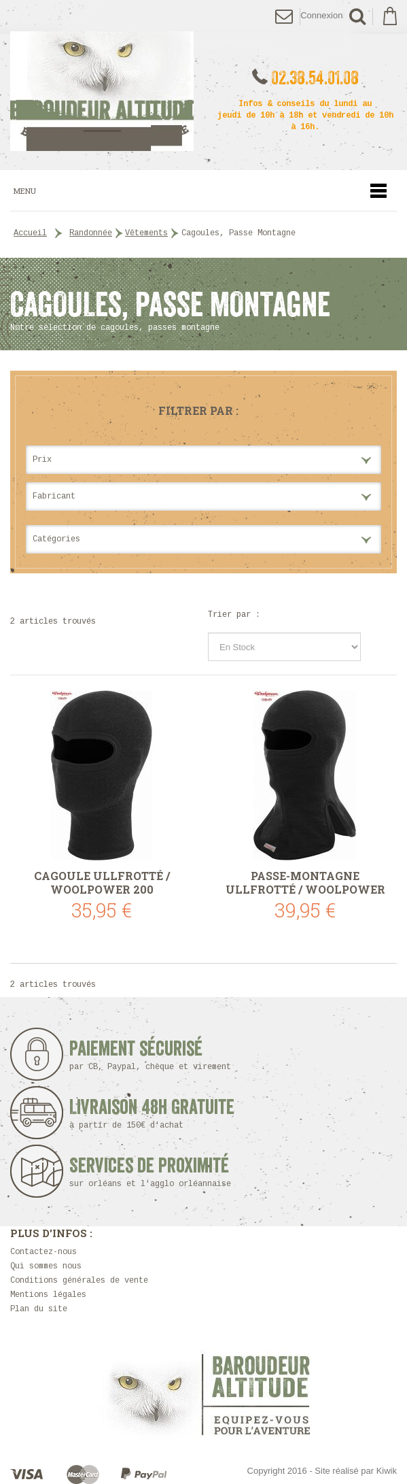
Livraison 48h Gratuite (151, 1113)
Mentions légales (48, 1295)
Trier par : (234, 615)
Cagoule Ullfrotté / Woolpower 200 (102, 882)
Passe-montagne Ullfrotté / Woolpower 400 (305, 882)
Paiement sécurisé (154, 1055)
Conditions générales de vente (79, 1280)
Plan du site (38, 1309)
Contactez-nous (43, 1252)
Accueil (30, 233)
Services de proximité (154, 1172)
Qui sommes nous (46, 1266)
